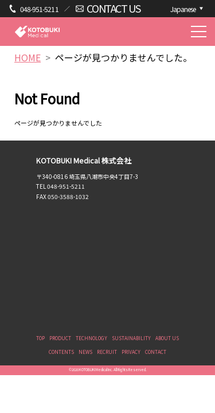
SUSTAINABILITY (131, 337)
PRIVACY (131, 351)
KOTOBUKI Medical (37, 31)
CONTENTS (61, 351)
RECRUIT (107, 351)
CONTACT (155, 351)
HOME (27, 57)
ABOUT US (167, 337)
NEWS (85, 351)
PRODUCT (60, 337)
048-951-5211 (39, 9)
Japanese (183, 9)
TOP (40, 337)
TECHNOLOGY (91, 337)
